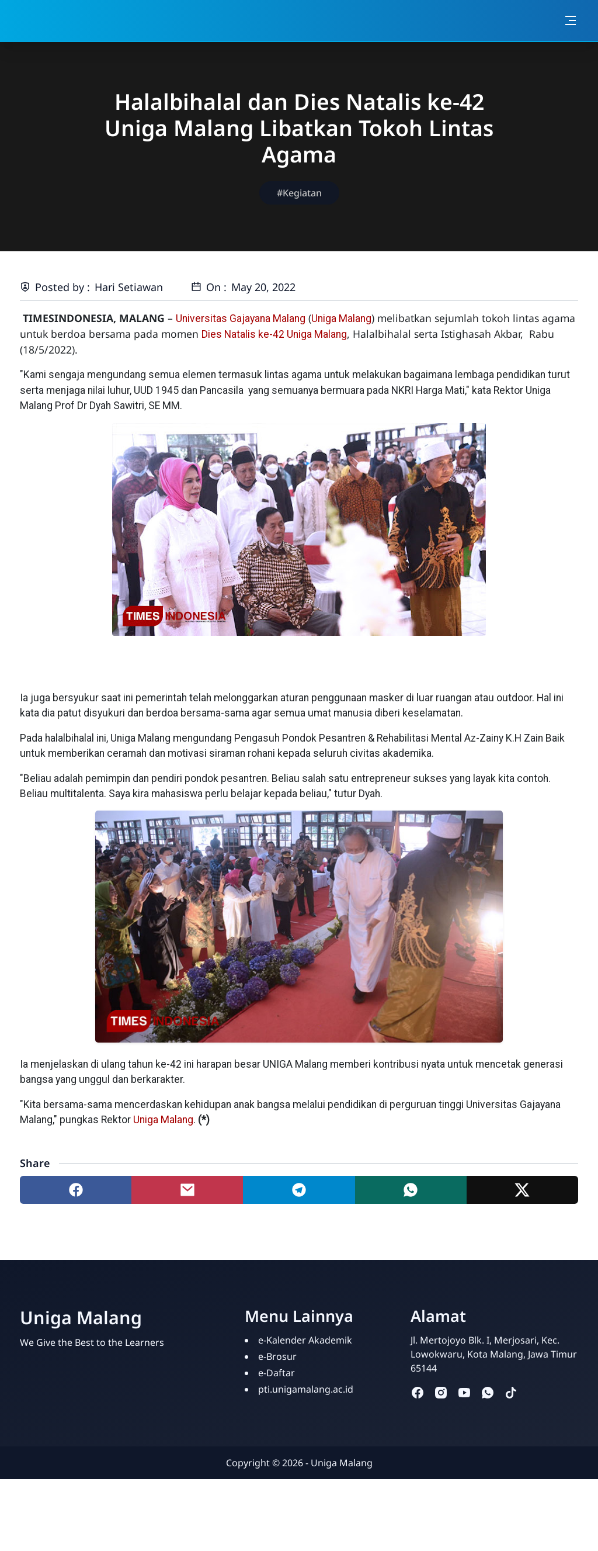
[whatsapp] (488, 1392)
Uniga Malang (341, 318)
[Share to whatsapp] (411, 1190)
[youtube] (464, 1392)
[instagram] (441, 1392)
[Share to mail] (187, 1190)
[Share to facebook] (75, 1190)
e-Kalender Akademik (305, 1340)
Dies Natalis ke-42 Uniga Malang (274, 334)
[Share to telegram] (298, 1190)
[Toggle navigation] (570, 20)
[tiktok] (511, 1392)
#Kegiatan (299, 192)
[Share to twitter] (522, 1190)
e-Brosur (277, 1356)
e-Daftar (276, 1372)
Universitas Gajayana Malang (240, 318)
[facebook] (418, 1392)
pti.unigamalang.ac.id (305, 1389)
